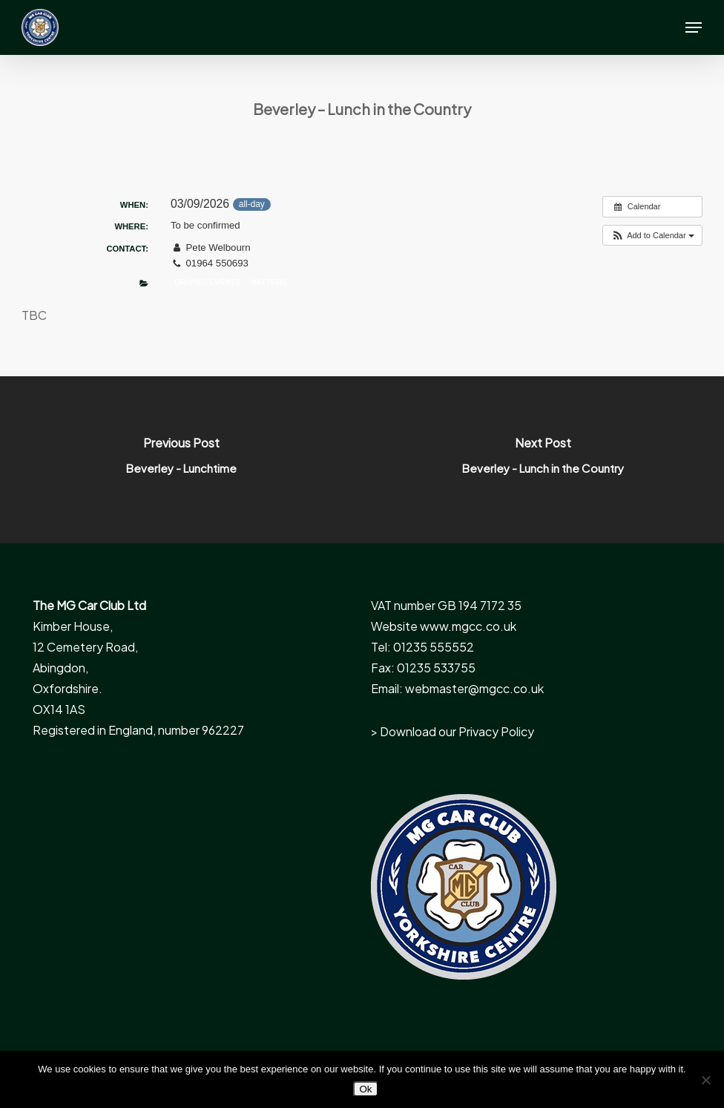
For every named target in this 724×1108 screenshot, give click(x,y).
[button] (693, 27)
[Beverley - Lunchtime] (181, 459)
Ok (365, 1089)
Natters (268, 282)
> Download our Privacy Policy (452, 731)
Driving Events (207, 282)
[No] (705, 1079)
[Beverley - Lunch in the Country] (543, 459)
